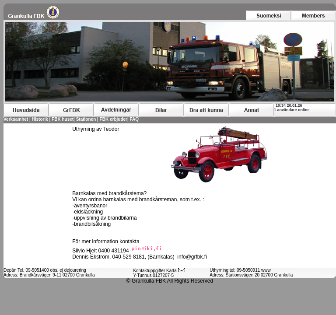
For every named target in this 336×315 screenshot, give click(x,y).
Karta (171, 270)
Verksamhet (16, 119)
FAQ (134, 119)
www (266, 270)
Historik (40, 119)
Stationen (86, 119)
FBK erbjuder (113, 119)
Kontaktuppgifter (149, 270)
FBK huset (63, 119)
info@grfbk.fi (192, 257)
